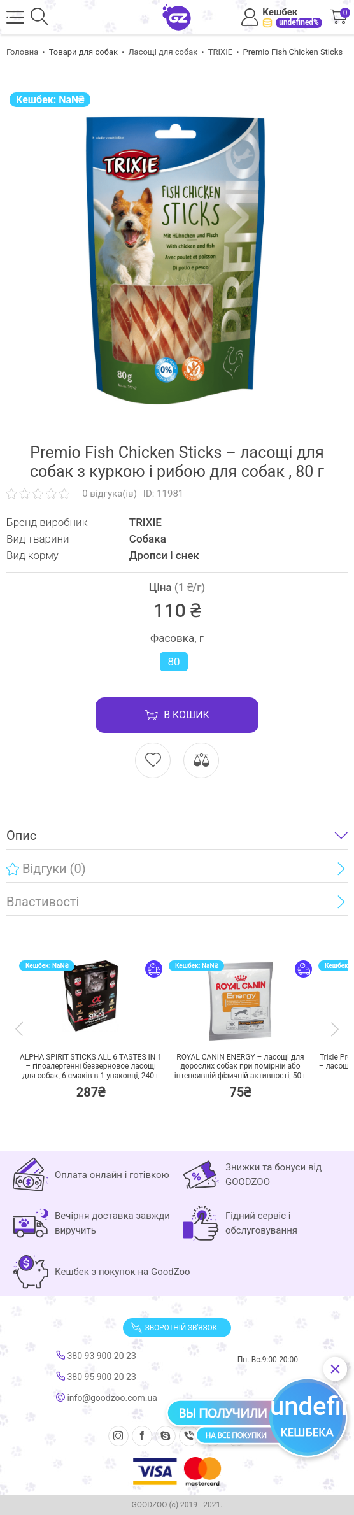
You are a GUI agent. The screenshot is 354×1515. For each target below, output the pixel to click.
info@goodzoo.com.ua (106, 1398)
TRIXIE (220, 52)
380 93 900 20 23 (96, 1356)
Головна (22, 52)
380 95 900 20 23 (96, 1377)
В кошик (177, 715)
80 (173, 661)
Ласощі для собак (162, 52)
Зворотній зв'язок (174, 1328)
